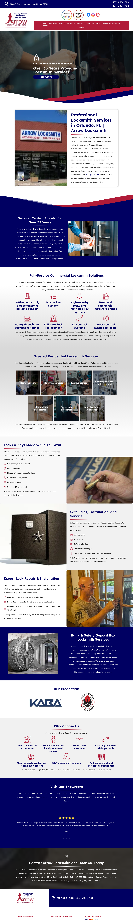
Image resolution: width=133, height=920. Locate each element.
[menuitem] (45, 24)
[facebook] (88, 15)
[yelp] (98, 15)
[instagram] (93, 15)
